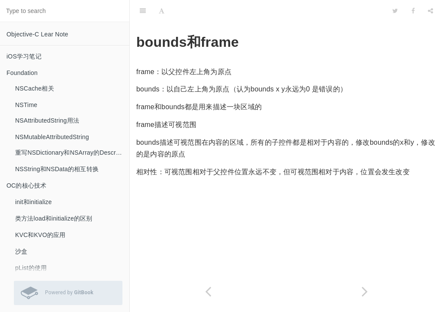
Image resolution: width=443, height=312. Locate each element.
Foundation (22, 72)
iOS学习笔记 (24, 56)
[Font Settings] (161, 11)
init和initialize (33, 201)
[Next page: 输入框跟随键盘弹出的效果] (364, 291)
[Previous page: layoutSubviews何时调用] (208, 291)
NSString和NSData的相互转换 (57, 169)
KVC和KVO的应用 (40, 234)
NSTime (26, 104)
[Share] (430, 11)
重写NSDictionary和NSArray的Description (72, 152)
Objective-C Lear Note (37, 34)
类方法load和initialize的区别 (53, 218)
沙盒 (21, 251)
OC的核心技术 (26, 185)
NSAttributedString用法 (47, 120)
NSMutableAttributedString (52, 136)
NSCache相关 (34, 88)
